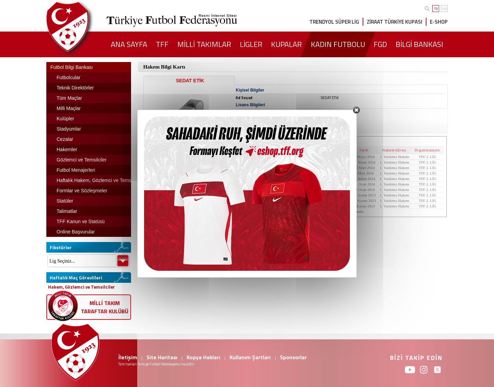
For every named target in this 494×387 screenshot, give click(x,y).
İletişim (127, 357)
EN (444, 8)
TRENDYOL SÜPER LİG (334, 22)
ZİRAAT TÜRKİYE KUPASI (394, 22)
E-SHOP (439, 22)
